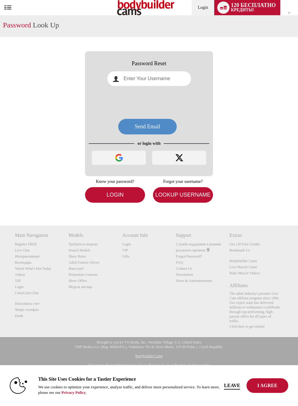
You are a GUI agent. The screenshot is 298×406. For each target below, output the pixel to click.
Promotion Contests (83, 274)
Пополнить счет (27, 303)
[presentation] (149, 102)
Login (203, 7)
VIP (18, 281)
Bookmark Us (239, 250)
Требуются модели (83, 244)
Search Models (79, 250)
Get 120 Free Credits (244, 244)
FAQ (179, 262)
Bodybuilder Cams (243, 261)
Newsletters (184, 274)
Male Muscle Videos (244, 273)
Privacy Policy (73, 392)
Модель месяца (80, 287)
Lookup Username (183, 195)
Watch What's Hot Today (33, 268)
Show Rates (77, 256)
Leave (232, 385)
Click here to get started (246, 326)
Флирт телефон (27, 310)
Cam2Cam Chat (26, 293)
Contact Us (184, 268)
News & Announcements (194, 281)
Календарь (23, 262)
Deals (19, 316)
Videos (20, 274)
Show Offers (78, 281)
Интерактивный (27, 256)
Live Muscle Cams (243, 267)
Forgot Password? (189, 256)
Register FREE (26, 244)
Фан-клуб (76, 268)
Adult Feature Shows (84, 262)
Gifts (125, 256)
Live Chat (22, 250)
